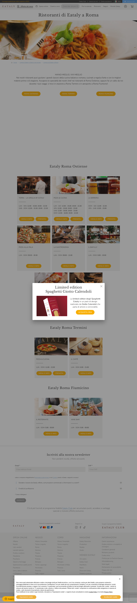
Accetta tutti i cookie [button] (110, 597)
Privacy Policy (108, 592)
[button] (120, 579)
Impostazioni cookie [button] (26, 597)
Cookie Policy (93, 592)
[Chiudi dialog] (101, 286)
